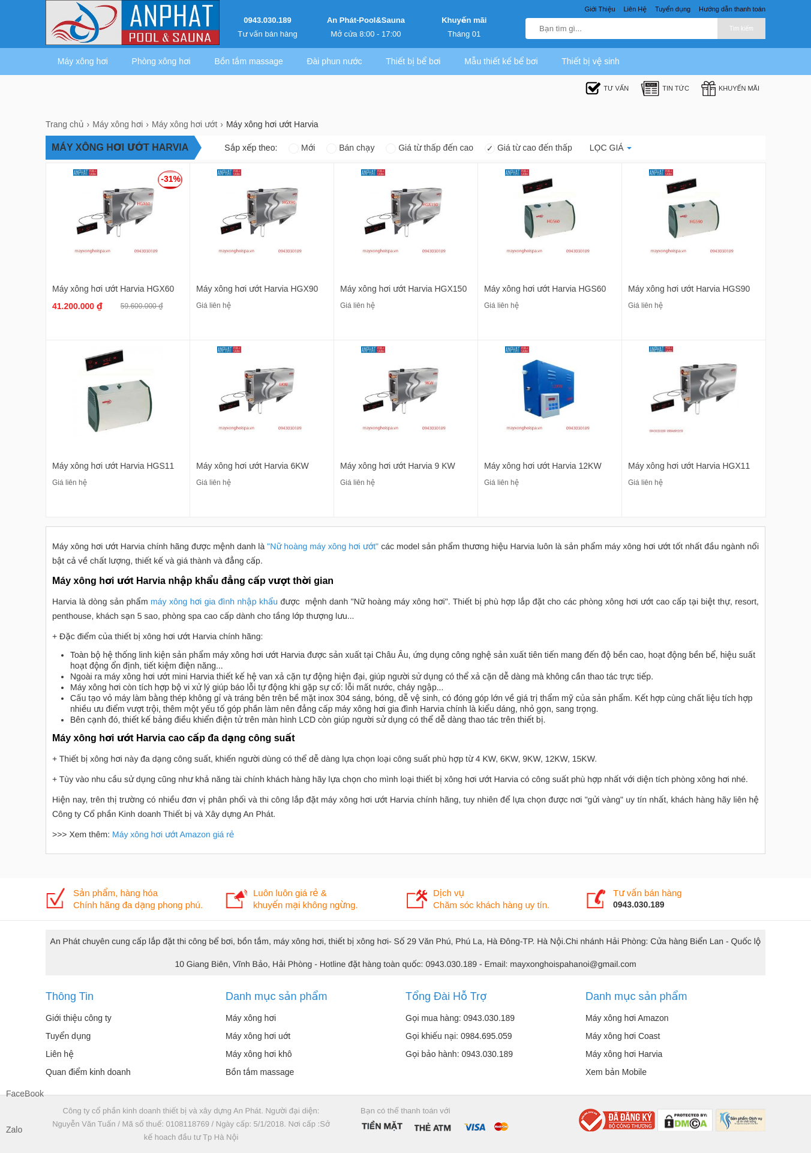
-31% (171, 179)
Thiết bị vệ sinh (590, 61)
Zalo (14, 1129)
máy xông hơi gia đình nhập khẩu (214, 601)
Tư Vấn (607, 88)
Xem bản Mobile (616, 1072)
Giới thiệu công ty (79, 1018)
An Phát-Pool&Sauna (366, 20)
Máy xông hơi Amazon (627, 1018)
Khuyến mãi (463, 20)
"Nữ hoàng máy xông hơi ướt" (323, 546)
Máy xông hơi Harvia (623, 1054)
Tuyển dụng (68, 1036)
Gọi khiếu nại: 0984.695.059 (459, 1036)
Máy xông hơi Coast (622, 1036)
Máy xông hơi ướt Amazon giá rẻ (173, 834)
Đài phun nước (334, 61)
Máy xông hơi (83, 61)
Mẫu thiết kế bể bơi (500, 61)
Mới (302, 147)
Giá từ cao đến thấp (528, 147)
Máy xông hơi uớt (258, 1036)
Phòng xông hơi (161, 61)
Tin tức (665, 88)
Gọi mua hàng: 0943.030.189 (460, 1018)
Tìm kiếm (741, 28)
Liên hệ (60, 1054)
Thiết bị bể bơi (413, 61)
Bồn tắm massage (248, 61)
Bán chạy (350, 147)
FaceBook (18, 1093)
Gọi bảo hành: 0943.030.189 (459, 1054)
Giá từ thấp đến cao (429, 147)
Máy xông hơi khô (259, 1054)
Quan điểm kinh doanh (88, 1072)
